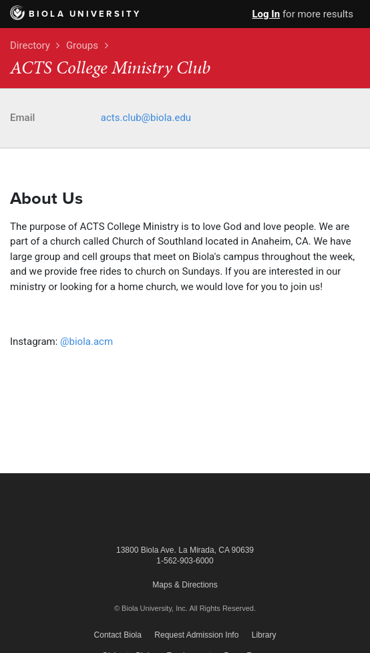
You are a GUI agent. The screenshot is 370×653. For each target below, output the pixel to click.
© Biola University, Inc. (151, 608)
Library (264, 635)
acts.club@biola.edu (146, 118)
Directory (30, 45)
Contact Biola (118, 635)
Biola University (76, 14)
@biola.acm (86, 342)
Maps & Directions (184, 585)
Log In (266, 14)
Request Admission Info (196, 635)
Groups (82, 45)
